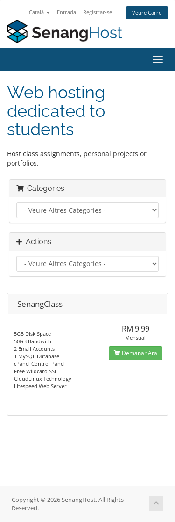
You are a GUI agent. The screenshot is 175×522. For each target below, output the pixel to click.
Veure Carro (147, 12)
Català (39, 11)
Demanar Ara (135, 353)
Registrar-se (97, 11)
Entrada (66, 11)
